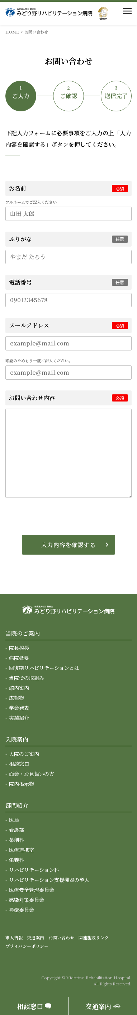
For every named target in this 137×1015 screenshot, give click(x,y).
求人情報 (14, 937)
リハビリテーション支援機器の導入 (49, 879)
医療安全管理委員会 (31, 889)
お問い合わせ (61, 937)
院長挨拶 (19, 647)
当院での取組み (26, 677)
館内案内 (19, 687)
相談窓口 (19, 763)
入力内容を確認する (68, 545)
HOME (12, 32)
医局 (14, 819)
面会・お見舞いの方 (31, 773)
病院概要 (19, 657)
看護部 (16, 829)
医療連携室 (21, 849)
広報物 (16, 697)
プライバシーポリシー (26, 946)
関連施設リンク (94, 937)
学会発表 (19, 707)
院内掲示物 (21, 783)
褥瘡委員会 (21, 909)
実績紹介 (19, 717)
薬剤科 (16, 839)
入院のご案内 (24, 753)
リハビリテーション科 (34, 869)
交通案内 (35, 937)
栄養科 (16, 859)
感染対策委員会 (26, 899)
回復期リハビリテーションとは (44, 667)
